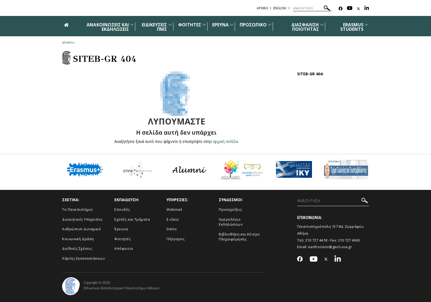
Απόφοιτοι (123, 248)
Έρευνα (121, 228)
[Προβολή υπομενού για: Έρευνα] (232, 24)
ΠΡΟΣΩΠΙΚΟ (253, 25)
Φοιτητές (122, 238)
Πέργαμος (175, 238)
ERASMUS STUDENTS (351, 27)
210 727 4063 (349, 240)
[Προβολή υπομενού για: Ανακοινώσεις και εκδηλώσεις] (132, 24)
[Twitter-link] (358, 8)
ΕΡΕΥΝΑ (220, 25)
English (279, 8)
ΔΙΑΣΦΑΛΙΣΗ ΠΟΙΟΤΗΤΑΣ (305, 27)
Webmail (174, 209)
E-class (173, 219)
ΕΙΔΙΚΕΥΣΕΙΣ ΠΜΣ (154, 27)
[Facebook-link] (340, 8)
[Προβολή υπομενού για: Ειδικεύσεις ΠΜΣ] (170, 24)
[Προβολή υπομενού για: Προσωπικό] (270, 24)
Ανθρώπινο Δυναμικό (81, 228)
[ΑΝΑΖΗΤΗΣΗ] (312, 8)
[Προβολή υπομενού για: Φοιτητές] (204, 24)
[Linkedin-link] (366, 8)
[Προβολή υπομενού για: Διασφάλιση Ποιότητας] (322, 24)
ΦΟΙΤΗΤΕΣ (189, 25)
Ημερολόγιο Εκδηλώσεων (230, 222)
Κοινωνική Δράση (78, 238)
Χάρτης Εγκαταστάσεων (83, 258)
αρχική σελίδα (225, 141)
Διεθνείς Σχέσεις (77, 248)
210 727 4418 (316, 240)
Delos (172, 228)
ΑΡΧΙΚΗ (262, 8)
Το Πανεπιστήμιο (77, 209)
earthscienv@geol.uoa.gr (330, 246)
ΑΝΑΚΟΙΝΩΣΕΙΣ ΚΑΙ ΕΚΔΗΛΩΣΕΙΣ (108, 27)
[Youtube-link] (349, 8)
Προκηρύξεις (230, 209)
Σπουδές (122, 209)
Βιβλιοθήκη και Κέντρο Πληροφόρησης (239, 237)
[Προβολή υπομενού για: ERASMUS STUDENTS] (366, 24)
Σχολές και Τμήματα (132, 219)
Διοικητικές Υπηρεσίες (82, 219)
